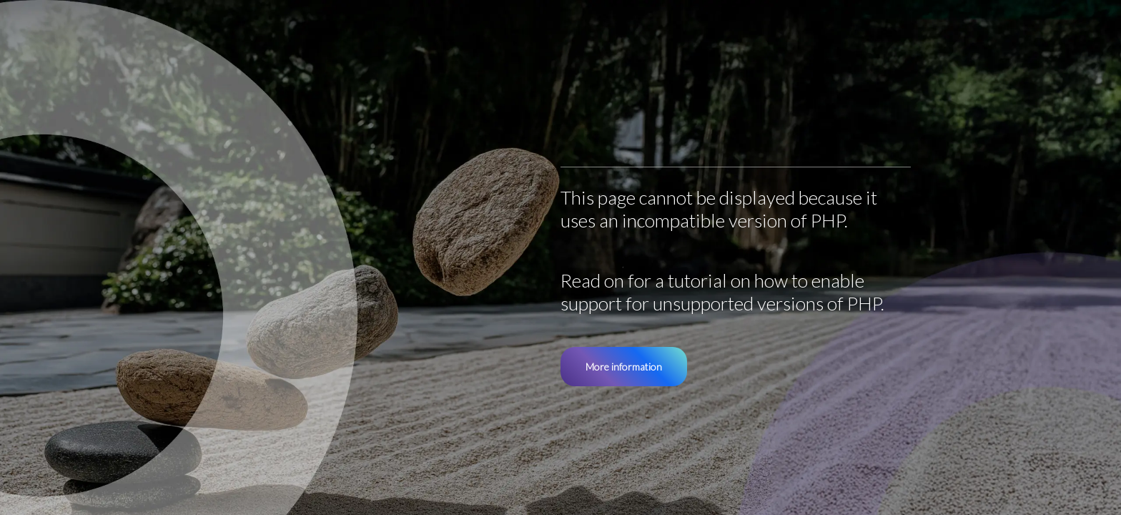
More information (624, 366)
